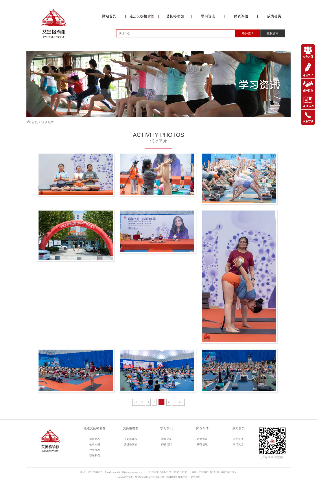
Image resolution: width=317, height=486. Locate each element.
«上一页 (138, 402)
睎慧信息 (195, 477)
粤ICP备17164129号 (166, 477)
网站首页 (109, 16)
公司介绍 (94, 444)
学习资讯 (208, 16)
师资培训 (166, 444)
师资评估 (241, 16)
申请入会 (238, 444)
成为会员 (274, 16)
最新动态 (94, 438)
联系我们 (94, 455)
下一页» (178, 402)
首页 (35, 122)
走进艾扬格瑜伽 (142, 16)
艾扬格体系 (130, 438)
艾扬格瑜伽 (175, 16)
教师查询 (202, 438)
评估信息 (202, 444)
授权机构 (94, 449)
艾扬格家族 (130, 444)
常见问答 (238, 438)
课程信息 (166, 438)
